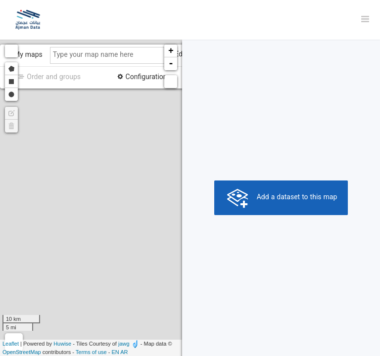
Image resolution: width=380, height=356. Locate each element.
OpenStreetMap (21, 352)
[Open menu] (365, 20)
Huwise (62, 344)
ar (124, 352)
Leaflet (10, 344)
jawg (124, 344)
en (115, 352)
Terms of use (91, 352)
